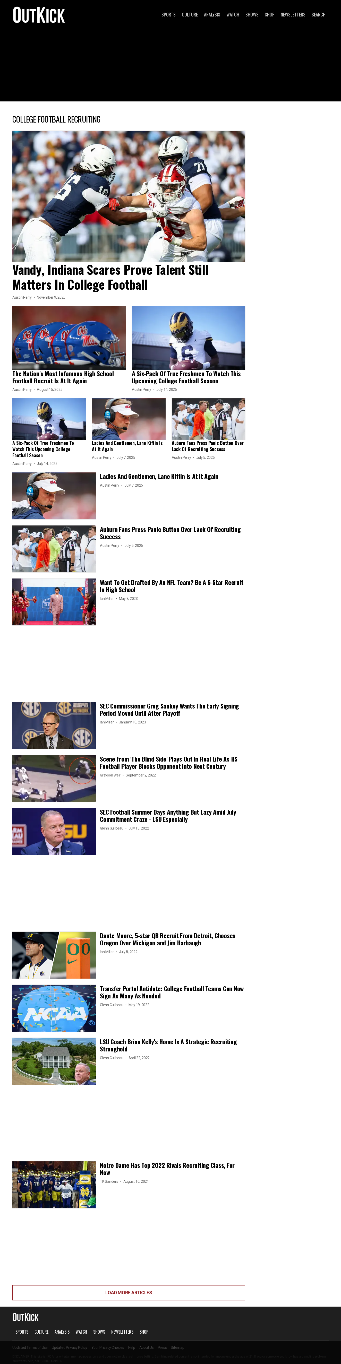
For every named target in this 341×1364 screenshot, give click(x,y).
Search (319, 14)
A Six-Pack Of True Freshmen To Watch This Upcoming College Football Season (186, 377)
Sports (168, 14)
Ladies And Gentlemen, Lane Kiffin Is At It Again (127, 445)
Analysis (212, 14)
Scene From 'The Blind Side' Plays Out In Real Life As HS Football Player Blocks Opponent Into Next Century (168, 762)
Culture (190, 14)
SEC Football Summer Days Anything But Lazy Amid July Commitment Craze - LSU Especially (168, 815)
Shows (252, 14)
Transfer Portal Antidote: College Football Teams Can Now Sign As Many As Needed (172, 992)
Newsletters (293, 14)
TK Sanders (109, 1181)
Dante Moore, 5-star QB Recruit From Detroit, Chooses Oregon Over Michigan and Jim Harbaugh (167, 939)
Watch (232, 14)
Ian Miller (107, 599)
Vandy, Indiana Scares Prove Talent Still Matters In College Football (110, 276)
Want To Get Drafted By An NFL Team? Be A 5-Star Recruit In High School (171, 585)
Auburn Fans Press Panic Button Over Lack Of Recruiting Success (208, 445)
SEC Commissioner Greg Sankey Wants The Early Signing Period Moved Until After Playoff (169, 709)
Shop (270, 14)
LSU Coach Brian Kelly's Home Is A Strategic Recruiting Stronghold (168, 1045)
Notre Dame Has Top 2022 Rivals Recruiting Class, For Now (167, 1168)
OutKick (39, 14)
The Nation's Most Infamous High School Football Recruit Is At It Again (63, 377)
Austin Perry (22, 297)
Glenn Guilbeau (111, 828)
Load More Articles (128, 1292)
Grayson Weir (110, 775)
